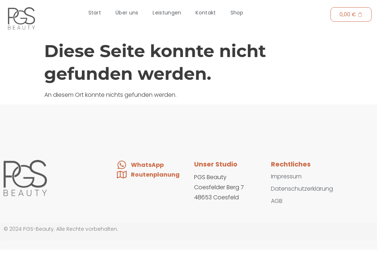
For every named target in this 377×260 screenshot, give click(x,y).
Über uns (126, 12)
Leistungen (167, 12)
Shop (237, 12)
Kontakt (206, 12)
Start (94, 12)
